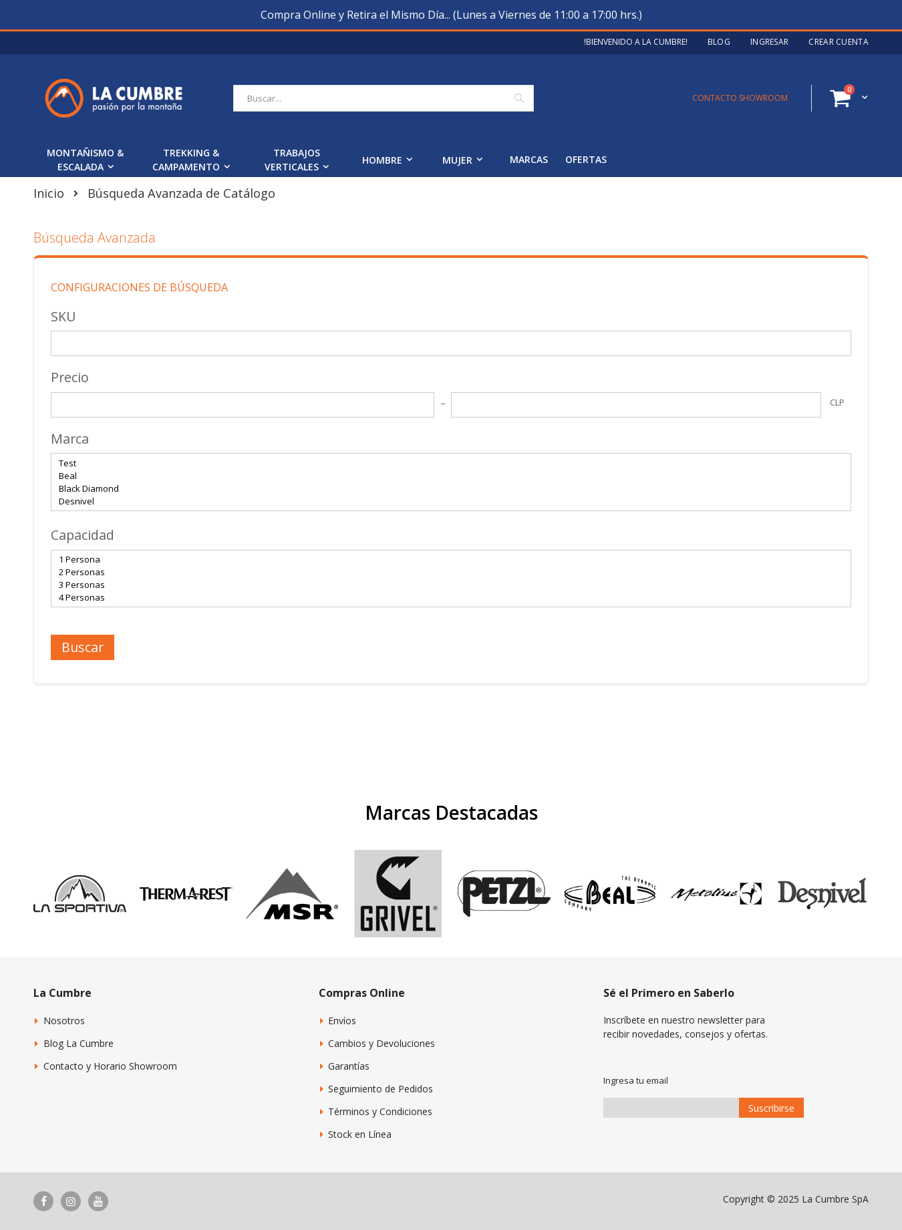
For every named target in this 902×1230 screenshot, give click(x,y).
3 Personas (445, 585)
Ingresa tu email (635, 1080)
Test (445, 463)
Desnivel (445, 501)
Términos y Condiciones (380, 1111)
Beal (445, 476)
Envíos (342, 1020)
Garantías (348, 1066)
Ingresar (769, 42)
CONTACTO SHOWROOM (740, 98)
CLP (837, 402)
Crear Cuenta (838, 42)
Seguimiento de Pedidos (380, 1088)
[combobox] (383, 98)
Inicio (48, 193)
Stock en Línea (360, 1134)
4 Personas (445, 597)
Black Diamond (445, 488)
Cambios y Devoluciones (381, 1043)
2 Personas (445, 572)
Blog (719, 42)
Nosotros (64, 1020)
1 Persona (445, 559)
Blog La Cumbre (78, 1043)
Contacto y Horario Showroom (110, 1066)
